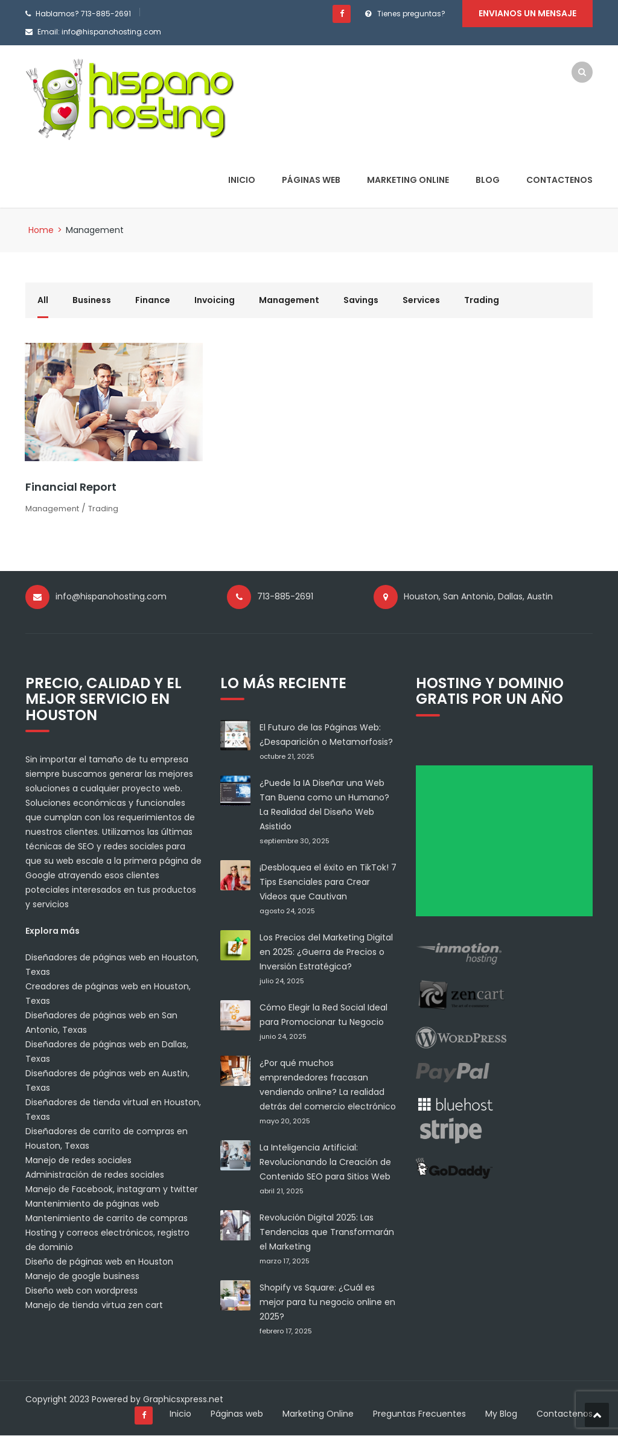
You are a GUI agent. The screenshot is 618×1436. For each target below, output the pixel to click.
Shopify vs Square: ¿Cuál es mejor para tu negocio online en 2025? (327, 1302)
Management (289, 301)
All (42, 301)
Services (421, 301)
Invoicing (214, 301)
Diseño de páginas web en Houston (99, 1262)
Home (41, 230)
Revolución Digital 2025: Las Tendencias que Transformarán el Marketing (327, 1232)
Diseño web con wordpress (81, 1291)
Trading (481, 301)
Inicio (241, 180)
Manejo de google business (82, 1277)
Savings (360, 301)
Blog (488, 180)
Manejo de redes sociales (78, 1161)
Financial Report (70, 487)
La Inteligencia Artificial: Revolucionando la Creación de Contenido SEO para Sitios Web (325, 1162)
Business (91, 301)
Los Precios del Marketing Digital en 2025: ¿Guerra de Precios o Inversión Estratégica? (326, 952)
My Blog (501, 1414)
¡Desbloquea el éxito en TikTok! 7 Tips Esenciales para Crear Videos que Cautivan (328, 882)
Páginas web (311, 180)
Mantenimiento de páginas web (92, 1204)
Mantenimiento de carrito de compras (106, 1219)
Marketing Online (408, 180)
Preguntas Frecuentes (419, 1414)
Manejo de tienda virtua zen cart (94, 1306)
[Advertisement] (508, 845)
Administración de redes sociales (94, 1175)
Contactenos (559, 180)
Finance (152, 301)
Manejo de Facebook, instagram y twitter (111, 1190)
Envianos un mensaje (527, 13)
